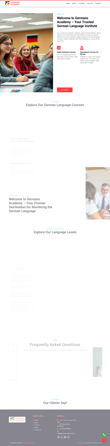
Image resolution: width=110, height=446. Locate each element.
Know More (64, 91)
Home (68, 3)
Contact (98, 3)
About (74, 3)
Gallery (90, 3)
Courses (82, 3)
